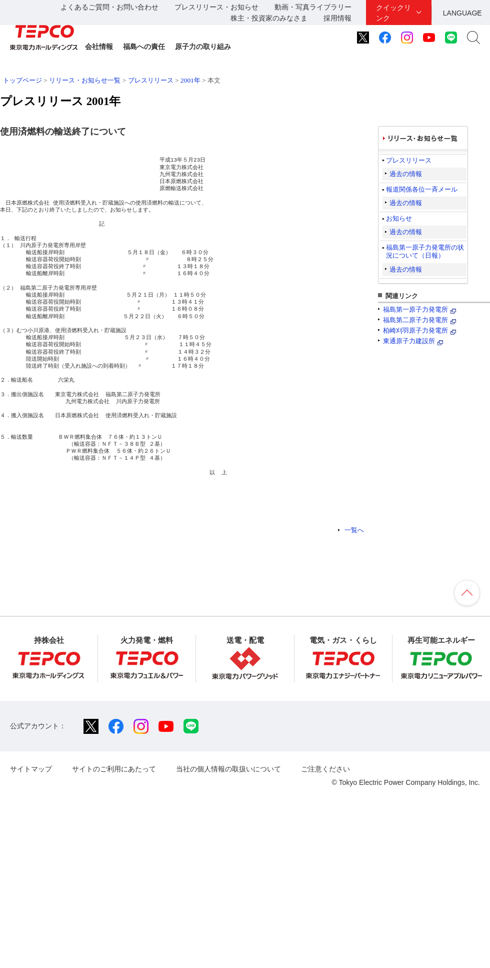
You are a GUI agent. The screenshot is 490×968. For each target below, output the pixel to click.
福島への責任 (144, 47)
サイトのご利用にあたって (114, 769)
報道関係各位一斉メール (422, 189)
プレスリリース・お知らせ (216, 7)
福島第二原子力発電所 (415, 320)
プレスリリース (151, 80)
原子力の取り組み (203, 47)
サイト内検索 (473, 37)
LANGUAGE (462, 13)
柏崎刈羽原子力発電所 (415, 330)
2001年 (190, 80)
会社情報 (99, 47)
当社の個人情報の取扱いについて (228, 769)
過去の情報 (406, 174)
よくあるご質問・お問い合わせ (109, 7)
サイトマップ (31, 769)
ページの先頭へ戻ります (467, 593)
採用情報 (338, 18)
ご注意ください (325, 769)
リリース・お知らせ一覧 (84, 80)
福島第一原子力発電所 (415, 309)
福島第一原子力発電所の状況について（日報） (425, 251)
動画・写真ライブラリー (313, 7)
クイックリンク (393, 13)
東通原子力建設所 (409, 341)
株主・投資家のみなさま (269, 18)
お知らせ (399, 218)
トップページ (22, 80)
